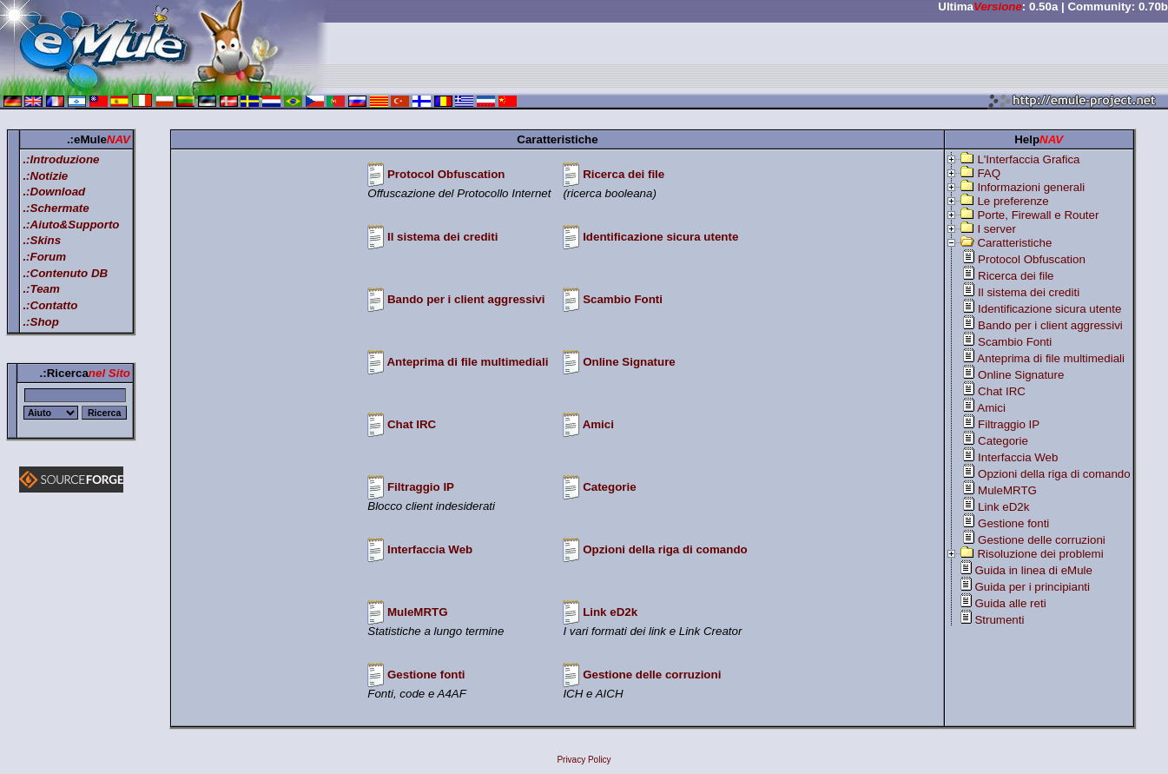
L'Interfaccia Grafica (1028, 159)
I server (996, 228)
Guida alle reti (1010, 603)
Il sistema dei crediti (442, 236)
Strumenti (999, 619)
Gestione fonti (426, 674)
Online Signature (629, 361)
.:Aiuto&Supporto (71, 224)
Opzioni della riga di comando (665, 549)
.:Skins (42, 240)
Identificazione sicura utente (660, 236)
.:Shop (40, 321)
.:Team (41, 288)
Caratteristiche (1014, 242)
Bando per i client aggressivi (465, 299)
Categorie (609, 486)
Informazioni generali (1031, 187)
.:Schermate (56, 208)
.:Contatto (50, 305)
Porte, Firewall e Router (1038, 215)
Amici (598, 424)
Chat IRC (411, 424)
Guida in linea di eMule (1033, 570)
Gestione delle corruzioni (652, 674)
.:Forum (44, 256)
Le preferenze (1012, 201)
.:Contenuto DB (65, 273)
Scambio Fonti (623, 299)
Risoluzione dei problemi (1040, 553)
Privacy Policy (583, 759)
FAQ (988, 173)
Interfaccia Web (429, 549)
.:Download (54, 191)
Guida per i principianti (1032, 586)
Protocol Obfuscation (446, 174)
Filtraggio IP (420, 486)
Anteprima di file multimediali (467, 361)
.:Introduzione (61, 159)
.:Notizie (45, 175)
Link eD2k (610, 612)
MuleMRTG (417, 612)
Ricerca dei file (623, 174)
